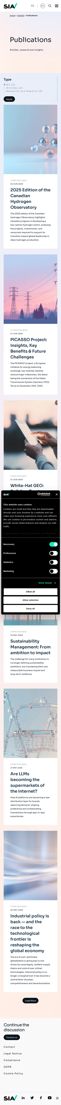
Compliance (12, 1060)
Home (12, 15)
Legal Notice (13, 1053)
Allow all (30, 591)
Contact (9, 1046)
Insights (20, 15)
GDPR (7, 1066)
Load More (30, 1000)
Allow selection (30, 600)
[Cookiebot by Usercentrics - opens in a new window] (38, 494)
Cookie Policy (13, 1073)
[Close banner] (57, 494)
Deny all (30, 608)
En (42, 5)
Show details (45, 583)
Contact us (11, 1037)
